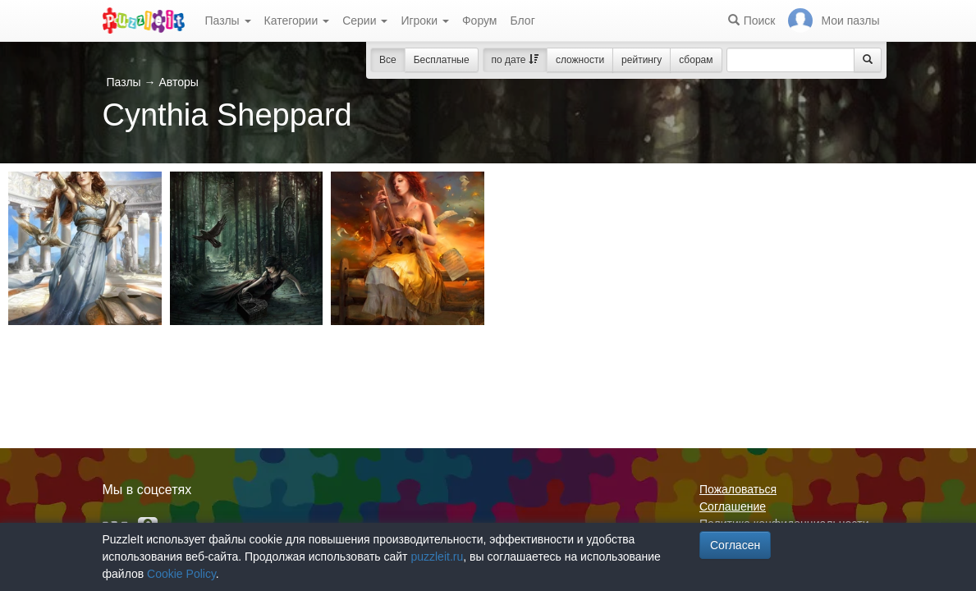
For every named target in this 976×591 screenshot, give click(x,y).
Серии (364, 20)
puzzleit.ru (436, 556)
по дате (515, 60)
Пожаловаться (738, 489)
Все (387, 60)
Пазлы (228, 20)
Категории (297, 20)
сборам (696, 60)
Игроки (425, 20)
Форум (479, 20)
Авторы (178, 82)
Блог (522, 20)
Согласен (735, 545)
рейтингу (641, 60)
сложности (580, 60)
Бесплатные (442, 60)
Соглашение (732, 506)
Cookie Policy (181, 573)
